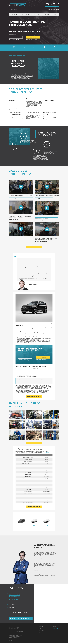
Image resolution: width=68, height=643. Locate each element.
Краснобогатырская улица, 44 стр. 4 (15, 596)
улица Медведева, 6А (12, 597)
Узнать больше (14, 81)
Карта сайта (11, 640)
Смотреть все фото (34, 442)
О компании (14, 14)
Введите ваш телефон (13, 34)
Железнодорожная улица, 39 (14, 599)
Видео (39, 14)
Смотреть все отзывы (34, 247)
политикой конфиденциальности (15, 637)
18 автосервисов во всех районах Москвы (52, 5)
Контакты (55, 14)
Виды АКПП (46, 14)
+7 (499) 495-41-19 (52, 4)
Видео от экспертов (43, 632)
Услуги (22, 14)
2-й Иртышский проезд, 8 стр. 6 (14, 594)
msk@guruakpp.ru (12, 607)
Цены (27, 14)
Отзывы (33, 14)
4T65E (25, 272)
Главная (41, 626)
